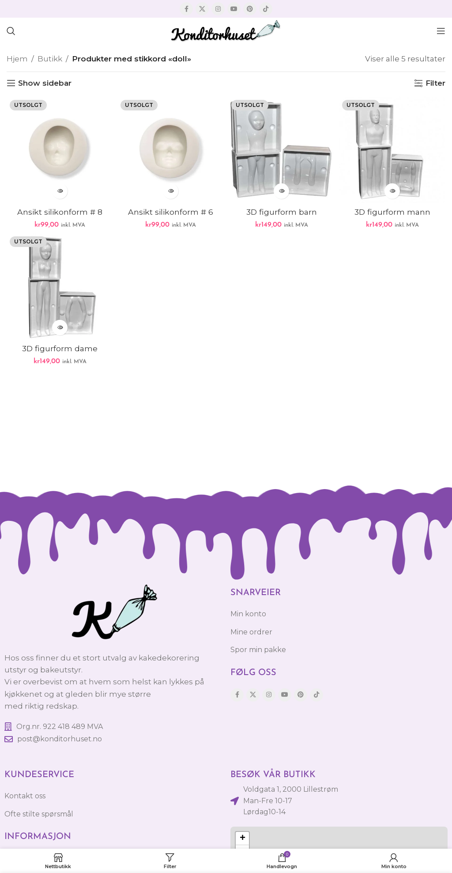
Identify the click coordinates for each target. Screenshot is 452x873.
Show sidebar (45, 83)
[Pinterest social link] (249, 8)
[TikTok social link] (265, 8)
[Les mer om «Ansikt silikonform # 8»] (60, 191)
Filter (435, 83)
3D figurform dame (60, 348)
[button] (242, 838)
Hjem (17, 58)
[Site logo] (225, 30)
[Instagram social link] (218, 8)
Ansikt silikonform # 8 (60, 212)
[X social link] (202, 8)
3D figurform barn (281, 212)
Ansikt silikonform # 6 (171, 212)
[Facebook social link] (186, 8)
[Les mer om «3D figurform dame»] (60, 327)
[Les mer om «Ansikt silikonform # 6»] (170, 191)
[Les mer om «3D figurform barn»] (281, 191)
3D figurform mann (392, 212)
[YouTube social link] (234, 8)
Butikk (50, 58)
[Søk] (11, 31)
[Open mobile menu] (441, 31)
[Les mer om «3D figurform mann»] (392, 191)
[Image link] (113, 612)
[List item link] (113, 739)
